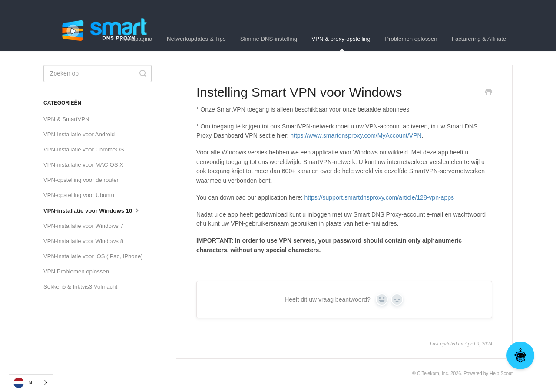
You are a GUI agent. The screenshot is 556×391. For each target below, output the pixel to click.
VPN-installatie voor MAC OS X (83, 164)
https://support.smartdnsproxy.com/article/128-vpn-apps (379, 197)
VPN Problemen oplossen (76, 271)
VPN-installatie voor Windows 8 (83, 241)
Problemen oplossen (411, 39)
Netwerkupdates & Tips (196, 39)
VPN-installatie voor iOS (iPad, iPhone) (93, 256)
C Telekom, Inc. (433, 373)
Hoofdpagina (136, 39)
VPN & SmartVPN (66, 119)
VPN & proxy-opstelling (341, 43)
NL (24, 383)
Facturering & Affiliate (479, 39)
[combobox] (31, 382)
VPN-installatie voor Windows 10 (92, 210)
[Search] (97, 73)
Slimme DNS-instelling (268, 39)
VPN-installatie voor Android (79, 134)
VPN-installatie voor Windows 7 (83, 226)
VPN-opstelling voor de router (81, 180)
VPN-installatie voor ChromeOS (83, 149)
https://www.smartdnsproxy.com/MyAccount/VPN (355, 135)
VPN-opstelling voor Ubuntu (78, 195)
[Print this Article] (488, 93)
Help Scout (501, 373)
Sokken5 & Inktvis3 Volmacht (80, 286)
